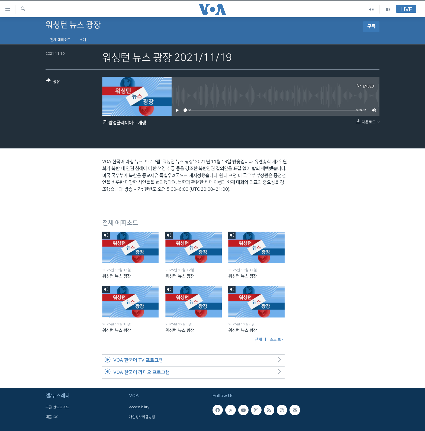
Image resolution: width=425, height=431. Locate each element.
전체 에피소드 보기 (270, 339)
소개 (83, 40)
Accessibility (139, 407)
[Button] (53, 82)
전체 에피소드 (60, 40)
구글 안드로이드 (57, 407)
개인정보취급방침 (142, 417)
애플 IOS (52, 417)
